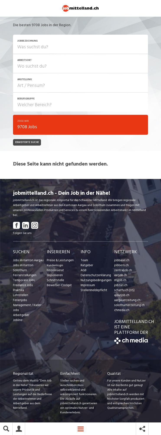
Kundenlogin (55, 265)
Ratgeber (87, 265)
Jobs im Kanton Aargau (27, 260)
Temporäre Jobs (23, 275)
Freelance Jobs (22, 280)
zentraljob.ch (122, 270)
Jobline (17, 315)
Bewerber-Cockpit (59, 280)
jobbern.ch (121, 265)
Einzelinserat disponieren (63, 270)
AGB (83, 270)
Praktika (18, 285)
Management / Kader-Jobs (27, 303)
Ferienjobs (19, 295)
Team (84, 260)
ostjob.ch (120, 275)
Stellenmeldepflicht (93, 290)
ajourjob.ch (121, 295)
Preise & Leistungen (59, 260)
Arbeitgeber (21, 310)
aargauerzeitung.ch (126, 300)
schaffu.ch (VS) (123, 290)
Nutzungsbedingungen (95, 280)
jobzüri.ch (120, 285)
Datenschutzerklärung (95, 275)
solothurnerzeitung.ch (128, 305)
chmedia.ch (121, 310)
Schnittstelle (55, 275)
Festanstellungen (24, 270)
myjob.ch (120, 280)
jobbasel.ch (121, 260)
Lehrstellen (20, 290)
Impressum (87, 285)
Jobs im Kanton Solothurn (29, 265)
